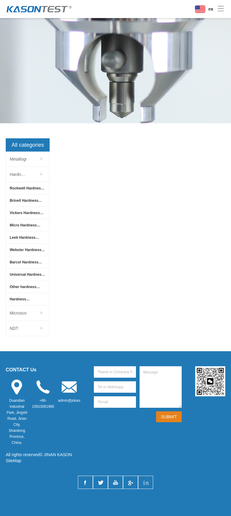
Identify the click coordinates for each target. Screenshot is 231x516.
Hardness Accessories (20, 301)
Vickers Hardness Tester (25, 215)
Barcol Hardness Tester (24, 264)
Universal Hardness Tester (26, 276)
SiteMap (13, 460)
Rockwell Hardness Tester (26, 190)
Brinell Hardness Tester (24, 202)
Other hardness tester (23, 289)
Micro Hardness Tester (23, 227)
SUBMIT (169, 416)
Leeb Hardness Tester (22, 239)
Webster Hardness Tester (25, 252)
